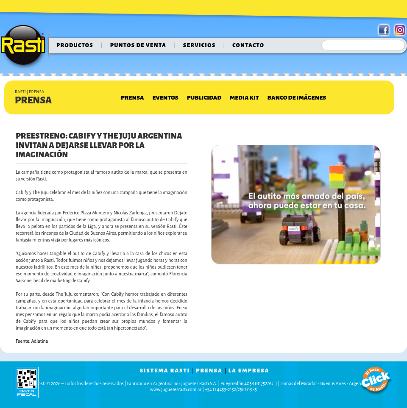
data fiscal (27, 382)
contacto (248, 45)
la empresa (249, 371)
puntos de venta (138, 45)
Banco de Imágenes (297, 97)
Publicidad (204, 97)
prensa (209, 371)
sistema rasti (165, 371)
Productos (74, 45)
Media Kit (244, 97)
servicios (199, 45)
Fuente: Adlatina (32, 341)
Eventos (165, 97)
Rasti (25, 47)
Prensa (132, 97)
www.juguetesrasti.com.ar (175, 389)
